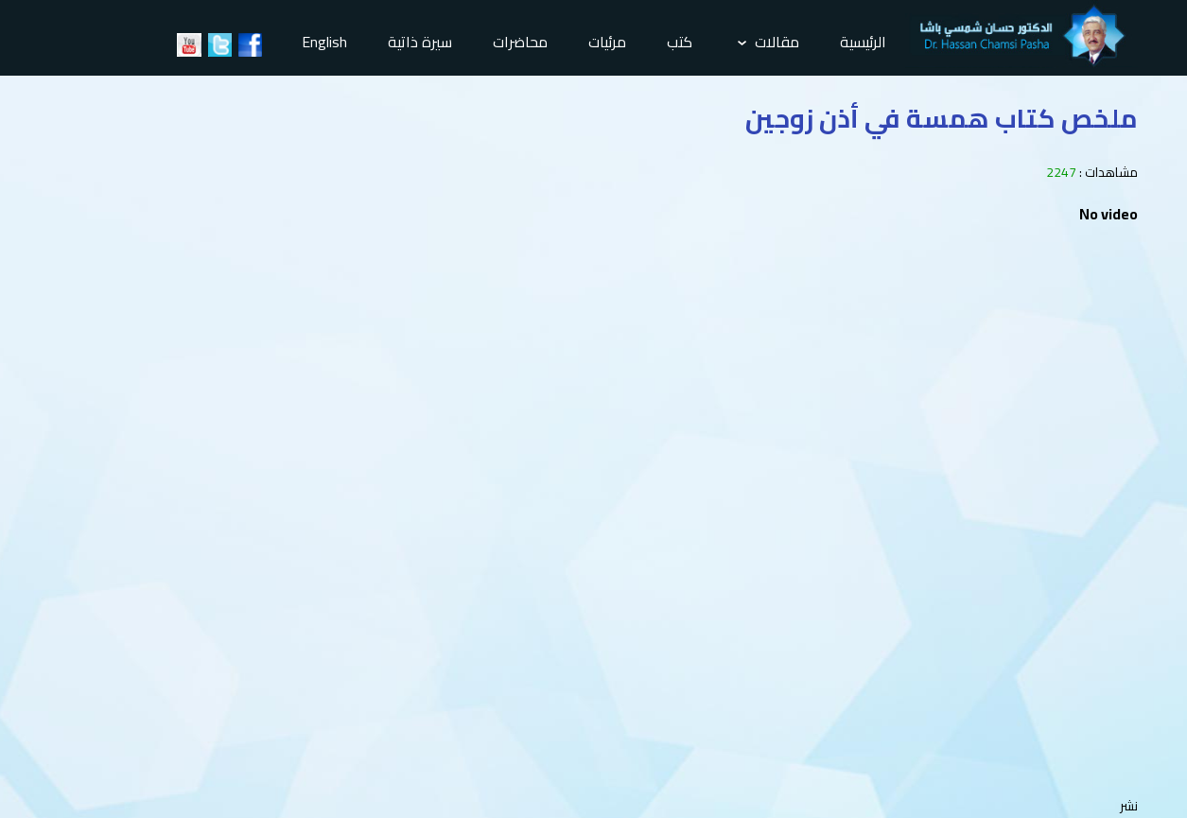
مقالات (768, 41)
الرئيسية (863, 41)
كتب (679, 41)
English (324, 41)
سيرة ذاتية (420, 41)
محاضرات (520, 41)
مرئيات (607, 41)
